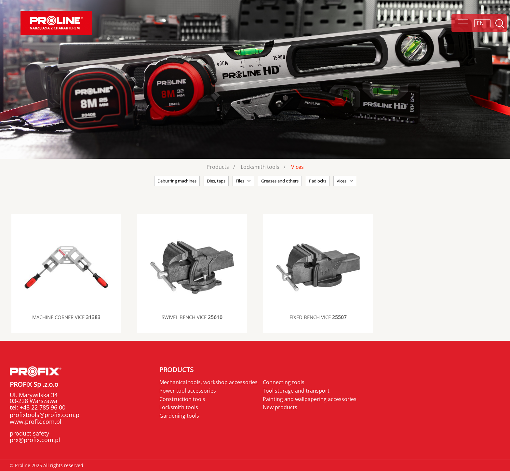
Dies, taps (216, 181)
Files (240, 181)
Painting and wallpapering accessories (309, 399)
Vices (297, 166)
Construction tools (182, 399)
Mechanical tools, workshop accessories (208, 382)
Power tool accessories (187, 390)
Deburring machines (176, 181)
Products (218, 166)
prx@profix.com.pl (35, 440)
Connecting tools (283, 382)
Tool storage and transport (296, 390)
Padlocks (317, 181)
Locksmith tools (260, 166)
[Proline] (56, 23)
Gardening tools (179, 415)
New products (280, 407)
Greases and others (280, 181)
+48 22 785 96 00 (41, 407)
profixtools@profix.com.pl (45, 415)
